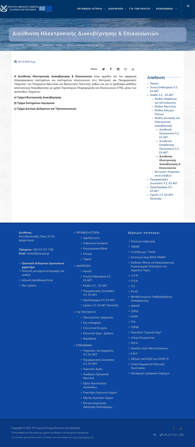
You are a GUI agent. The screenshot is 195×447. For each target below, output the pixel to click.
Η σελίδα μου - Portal (143, 252)
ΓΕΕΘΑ (135, 327)
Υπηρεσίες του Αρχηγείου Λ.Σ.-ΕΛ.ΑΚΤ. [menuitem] (98, 352)
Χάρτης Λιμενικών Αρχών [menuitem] (98, 397)
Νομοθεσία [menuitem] (89, 338)
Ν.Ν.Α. (134, 343)
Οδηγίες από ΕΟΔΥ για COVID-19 (149, 358)
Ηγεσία (154, 83)
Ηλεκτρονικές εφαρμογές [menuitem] (98, 317)
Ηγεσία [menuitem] (87, 271)
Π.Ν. (133, 321)
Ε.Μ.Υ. (134, 353)
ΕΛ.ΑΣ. (135, 291)
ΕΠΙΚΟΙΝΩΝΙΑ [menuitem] (84, 345)
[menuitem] (167, 9)
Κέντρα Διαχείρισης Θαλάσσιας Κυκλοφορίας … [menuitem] (98, 405)
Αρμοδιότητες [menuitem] (91, 237)
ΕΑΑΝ (134, 316)
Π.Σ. (133, 286)
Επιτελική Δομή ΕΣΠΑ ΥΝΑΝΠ (148, 257)
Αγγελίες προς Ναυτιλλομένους (149, 348)
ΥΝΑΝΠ (135, 246)
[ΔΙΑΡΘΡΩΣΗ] (117, 9)
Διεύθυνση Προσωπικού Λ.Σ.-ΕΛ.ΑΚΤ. (169, 133)
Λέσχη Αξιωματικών (143, 337)
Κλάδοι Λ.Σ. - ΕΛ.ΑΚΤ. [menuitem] (95, 285)
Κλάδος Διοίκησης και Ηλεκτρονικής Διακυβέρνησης (167, 122)
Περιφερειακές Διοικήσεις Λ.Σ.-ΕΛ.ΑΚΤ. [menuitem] (99, 292)
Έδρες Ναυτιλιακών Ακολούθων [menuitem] (94, 385)
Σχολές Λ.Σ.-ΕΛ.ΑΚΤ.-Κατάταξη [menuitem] (100, 305)
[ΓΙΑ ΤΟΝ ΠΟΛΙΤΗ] (141, 9)
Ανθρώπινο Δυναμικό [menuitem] (95, 243)
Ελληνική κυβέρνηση (143, 241)
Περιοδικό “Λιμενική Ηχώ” (146, 332)
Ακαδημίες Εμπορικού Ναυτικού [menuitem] (96, 376)
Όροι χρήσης (29, 285)
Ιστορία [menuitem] (87, 253)
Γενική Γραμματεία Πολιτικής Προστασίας (148, 366)
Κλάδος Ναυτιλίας (165, 106)
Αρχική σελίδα (16, 45)
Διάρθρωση (33, 45)
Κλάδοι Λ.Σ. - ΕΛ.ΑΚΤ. (52, 45)
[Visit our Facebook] (174, 429)
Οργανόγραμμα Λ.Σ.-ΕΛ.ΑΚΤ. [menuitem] (99, 300)
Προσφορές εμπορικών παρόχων (150, 373)
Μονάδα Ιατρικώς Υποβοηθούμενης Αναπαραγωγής (151, 298)
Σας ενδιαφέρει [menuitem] (92, 322)
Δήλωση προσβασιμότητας (37, 280)
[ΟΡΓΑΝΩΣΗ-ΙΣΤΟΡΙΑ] (91, 9)
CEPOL (135, 311)
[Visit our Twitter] (181, 429)
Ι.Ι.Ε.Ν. (134, 275)
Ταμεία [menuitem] (87, 259)
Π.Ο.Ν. (134, 280)
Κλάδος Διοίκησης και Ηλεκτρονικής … (86, 45)
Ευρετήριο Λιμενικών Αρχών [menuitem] (100, 392)
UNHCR (135, 305)
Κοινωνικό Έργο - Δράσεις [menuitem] (98, 333)
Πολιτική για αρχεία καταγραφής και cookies (43, 273)
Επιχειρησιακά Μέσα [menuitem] (95, 248)
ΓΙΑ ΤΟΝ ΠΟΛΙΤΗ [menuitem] (86, 312)
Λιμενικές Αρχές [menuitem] (93, 369)
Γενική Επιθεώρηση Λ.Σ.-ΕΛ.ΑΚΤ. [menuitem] (97, 278)
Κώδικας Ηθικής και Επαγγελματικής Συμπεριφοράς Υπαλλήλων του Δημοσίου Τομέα (152, 266)
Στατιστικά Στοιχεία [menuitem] (95, 328)
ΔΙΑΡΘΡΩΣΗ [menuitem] (83, 265)
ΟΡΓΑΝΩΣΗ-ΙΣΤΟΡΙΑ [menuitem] (87, 232)
